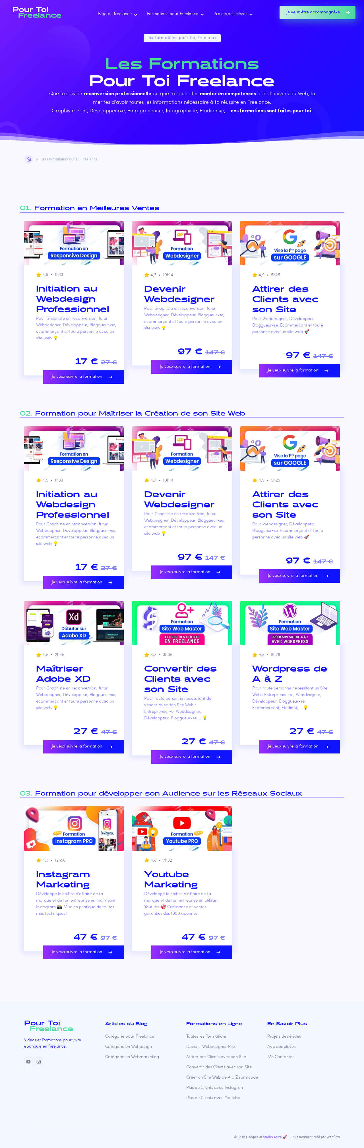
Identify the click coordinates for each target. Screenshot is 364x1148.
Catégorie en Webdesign (128, 1047)
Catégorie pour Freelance (129, 1037)
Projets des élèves (284, 1037)
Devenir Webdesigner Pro (210, 1047)
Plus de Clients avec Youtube (213, 1098)
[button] (117, 14)
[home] (39, 12)
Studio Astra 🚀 (275, 1137)
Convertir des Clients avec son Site (219, 1067)
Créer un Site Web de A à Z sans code (222, 1077)
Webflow (333, 1137)
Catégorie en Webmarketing (132, 1057)
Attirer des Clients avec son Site (216, 1057)
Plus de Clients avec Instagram (215, 1088)
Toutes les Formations (206, 1037)
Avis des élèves (281, 1047)
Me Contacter (280, 1057)
